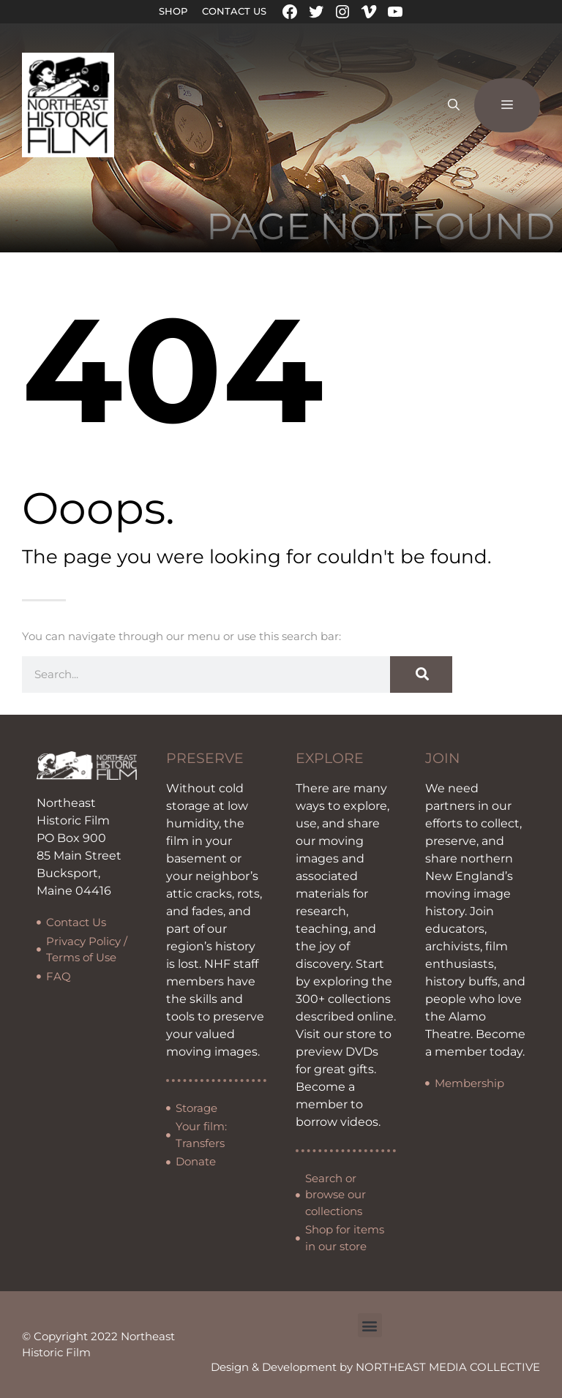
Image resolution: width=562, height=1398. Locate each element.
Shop (173, 11)
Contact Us (234, 11)
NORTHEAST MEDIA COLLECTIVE (448, 1367)
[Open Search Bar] (453, 105)
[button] (370, 1325)
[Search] (421, 674)
